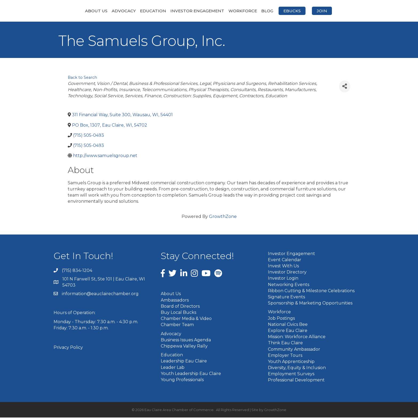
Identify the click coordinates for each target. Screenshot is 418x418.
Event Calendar (284, 260)
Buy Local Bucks (178, 312)
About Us (68, 10)
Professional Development (296, 380)
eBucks (320, 10)
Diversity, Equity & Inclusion (297, 368)
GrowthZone (223, 216)
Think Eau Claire (285, 343)
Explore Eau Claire (287, 330)
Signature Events (286, 297)
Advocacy (95, 10)
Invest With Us (283, 266)
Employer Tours (285, 355)
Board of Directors (180, 306)
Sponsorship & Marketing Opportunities (310, 303)
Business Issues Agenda (186, 340)
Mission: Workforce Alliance (296, 337)
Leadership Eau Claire (184, 361)
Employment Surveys (291, 374)
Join (350, 10)
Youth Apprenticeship (291, 361)
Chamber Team (177, 325)
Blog (296, 10)
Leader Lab (172, 367)
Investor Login (283, 278)
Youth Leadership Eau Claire (191, 373)
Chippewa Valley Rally (184, 346)
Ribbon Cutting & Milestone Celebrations (311, 291)
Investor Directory (287, 272)
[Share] (344, 87)
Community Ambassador (294, 349)
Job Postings (281, 318)
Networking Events (288, 284)
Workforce (271, 10)
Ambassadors (175, 300)
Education (125, 10)
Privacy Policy (68, 347)
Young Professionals (182, 379)
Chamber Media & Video (186, 319)
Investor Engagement (169, 10)
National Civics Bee (288, 324)
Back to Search (82, 78)
